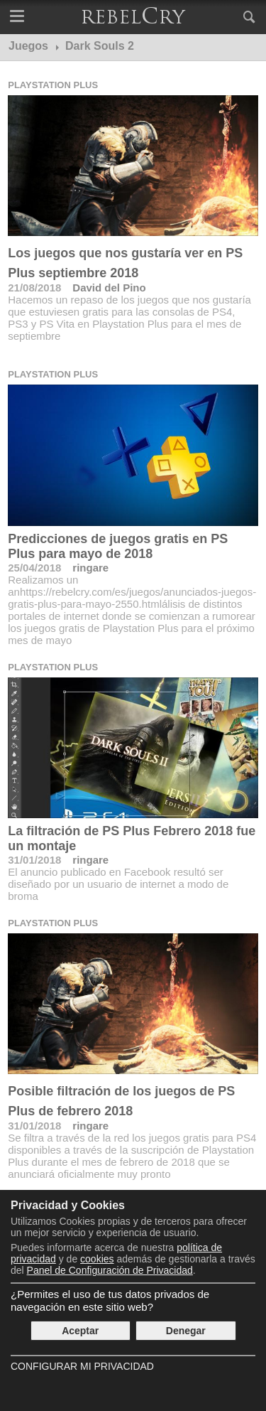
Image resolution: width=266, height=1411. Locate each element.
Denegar (186, 1330)
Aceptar (80, 1330)
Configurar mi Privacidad (82, 1366)
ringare (90, 568)
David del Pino (108, 287)
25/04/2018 (34, 568)
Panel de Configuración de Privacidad (110, 1270)
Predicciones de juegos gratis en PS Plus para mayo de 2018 (118, 546)
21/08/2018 (34, 287)
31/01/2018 (34, 860)
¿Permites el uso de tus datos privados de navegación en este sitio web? (110, 1300)
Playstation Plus (53, 85)
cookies (96, 1259)
